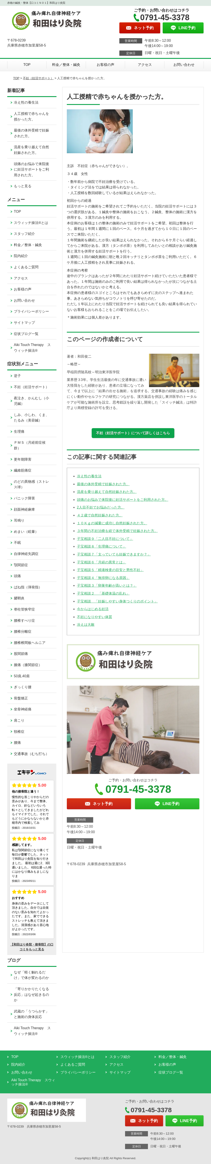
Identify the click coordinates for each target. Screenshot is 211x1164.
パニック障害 (24, 498)
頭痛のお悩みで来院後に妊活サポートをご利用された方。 (122, 502)
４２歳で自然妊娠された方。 (100, 518)
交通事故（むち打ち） (31, 754)
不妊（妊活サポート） (38, 78)
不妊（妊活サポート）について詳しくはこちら (133, 433)
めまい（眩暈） (26, 531)
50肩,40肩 (22, 676)
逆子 (17, 376)
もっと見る (22, 186)
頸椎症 (19, 731)
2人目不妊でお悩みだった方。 (101, 510)
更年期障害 (22, 459)
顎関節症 (21, 565)
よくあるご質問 (26, 267)
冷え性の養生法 (89, 479)
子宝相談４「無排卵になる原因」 (103, 580)
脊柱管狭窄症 (24, 609)
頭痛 (17, 576)
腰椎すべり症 (24, 620)
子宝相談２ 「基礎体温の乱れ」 (103, 596)
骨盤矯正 (21, 698)
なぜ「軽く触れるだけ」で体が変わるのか (31, 975)
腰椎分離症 (22, 631)
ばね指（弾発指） (28, 587)
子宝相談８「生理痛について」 (101, 549)
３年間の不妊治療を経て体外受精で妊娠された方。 (117, 534)
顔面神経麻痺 (24, 509)
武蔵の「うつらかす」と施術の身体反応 (31, 1014)
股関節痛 (21, 654)
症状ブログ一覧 (26, 334)
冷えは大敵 (86, 627)
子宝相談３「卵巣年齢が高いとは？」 (107, 588)
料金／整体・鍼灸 (66, 65)
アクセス (145, 65)
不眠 (17, 542)
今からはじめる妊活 (93, 612)
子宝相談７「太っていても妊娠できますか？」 (114, 557)
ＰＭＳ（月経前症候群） (29, 445)
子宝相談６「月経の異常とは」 (101, 565)
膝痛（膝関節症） (28, 665)
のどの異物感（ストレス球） (31, 484)
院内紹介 (21, 256)
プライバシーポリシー (31, 311)
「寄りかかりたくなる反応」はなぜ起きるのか (31, 994)
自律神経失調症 (26, 554)
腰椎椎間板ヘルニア (29, 643)
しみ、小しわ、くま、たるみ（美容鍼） (31, 417)
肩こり (19, 720)
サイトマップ (24, 322)
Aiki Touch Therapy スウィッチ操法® (32, 347)
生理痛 (19, 431)
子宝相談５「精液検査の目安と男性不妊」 (110, 573)
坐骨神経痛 (22, 709)
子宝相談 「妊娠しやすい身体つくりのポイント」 (117, 604)
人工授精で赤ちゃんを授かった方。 (31, 116)
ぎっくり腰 (22, 687)
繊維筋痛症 (22, 470)
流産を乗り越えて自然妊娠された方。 (107, 495)
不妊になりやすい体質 (94, 620)
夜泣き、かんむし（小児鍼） (31, 401)
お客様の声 (105, 65)
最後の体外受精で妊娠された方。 (103, 487)
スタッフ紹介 (24, 234)
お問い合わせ (184, 65)
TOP (27, 65)
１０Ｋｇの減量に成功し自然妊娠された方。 (112, 526)
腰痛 (17, 742)
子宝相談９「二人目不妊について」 (105, 541)
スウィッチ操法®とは (31, 223)
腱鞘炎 (19, 598)
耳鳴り (19, 520)
